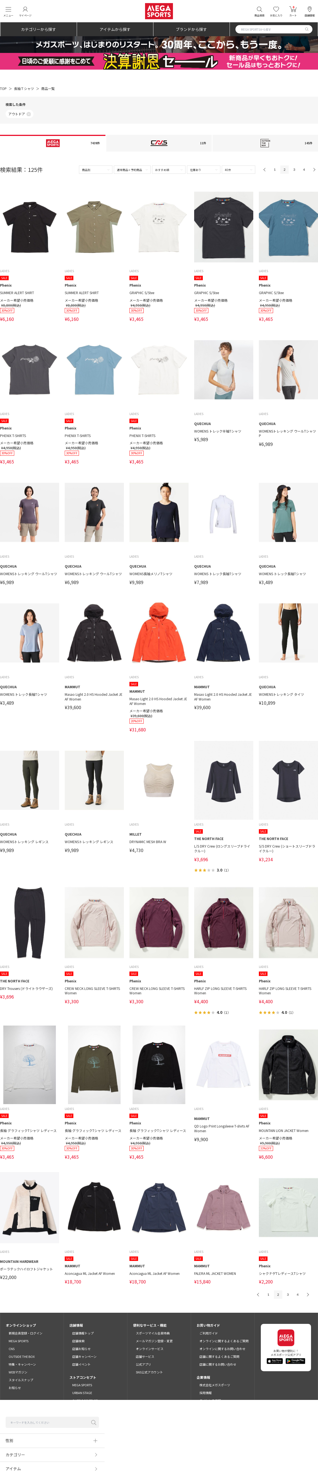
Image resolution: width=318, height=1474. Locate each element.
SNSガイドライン (247, 1458)
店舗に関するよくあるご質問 (219, 1356)
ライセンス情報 (210, 1400)
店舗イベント (81, 1364)
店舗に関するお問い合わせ (217, 1364)
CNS (12, 1348)
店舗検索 (78, 1341)
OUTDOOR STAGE (85, 1400)
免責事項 (222, 1458)
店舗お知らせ (81, 1348)
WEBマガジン (18, 1372)
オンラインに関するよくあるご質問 (224, 1341)
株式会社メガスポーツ (214, 1385)
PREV (265, 169)
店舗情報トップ (83, 1333)
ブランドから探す (191, 29)
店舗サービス (145, 1356)
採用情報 (205, 1392)
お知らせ (15, 1387)
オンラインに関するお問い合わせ (222, 1348)
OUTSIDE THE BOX (22, 1356)
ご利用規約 (67, 1458)
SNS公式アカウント (149, 1372)
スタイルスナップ (21, 1380)
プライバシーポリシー (152, 1458)
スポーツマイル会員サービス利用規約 (106, 1458)
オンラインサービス (149, 1348)
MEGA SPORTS (18, 1341)
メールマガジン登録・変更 (154, 1341)
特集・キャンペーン (22, 1364)
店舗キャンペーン (84, 1356)
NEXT (314, 169)
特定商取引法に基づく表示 (191, 1458)
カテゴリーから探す (38, 29)
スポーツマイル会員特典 (153, 1333)
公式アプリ (143, 1364)
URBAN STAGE (82, 1392)
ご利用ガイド (208, 1333)
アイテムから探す (115, 29)
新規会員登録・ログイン (25, 1333)
